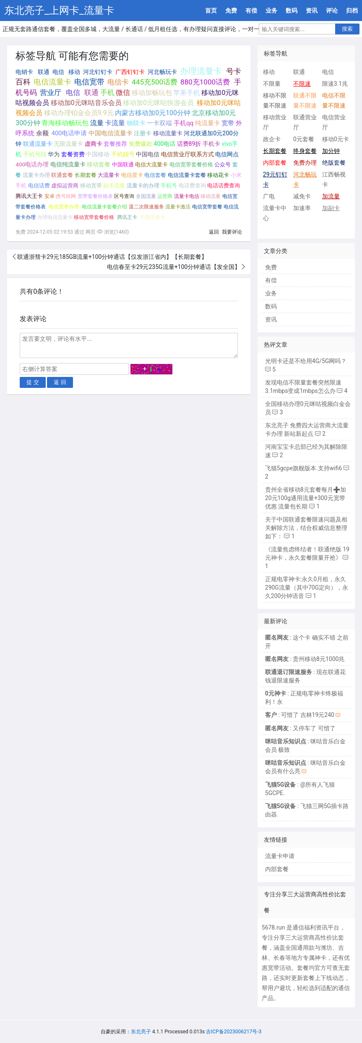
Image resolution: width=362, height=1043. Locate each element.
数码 (291, 10)
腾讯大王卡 (29, 196)
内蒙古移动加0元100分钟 (152, 113)
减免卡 (302, 196)
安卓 (49, 196)
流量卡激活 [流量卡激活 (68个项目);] (177, 207)
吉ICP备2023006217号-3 (233, 1032)
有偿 (251, 10)
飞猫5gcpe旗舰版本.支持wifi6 (303, 468)
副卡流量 (114, 185)
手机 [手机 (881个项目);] (107, 93)
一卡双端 (159, 123)
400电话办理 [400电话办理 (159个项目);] (32, 164)
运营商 (164, 196)
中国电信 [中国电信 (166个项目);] (147, 154)
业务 (271, 10)
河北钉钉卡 (97, 71)
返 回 (60, 382)
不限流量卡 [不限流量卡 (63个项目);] (152, 217)
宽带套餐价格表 (95, 196)
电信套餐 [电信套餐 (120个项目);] (155, 175)
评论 (332, 10)
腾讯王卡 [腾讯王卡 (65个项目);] (127, 217)
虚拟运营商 (64, 185)
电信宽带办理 (64, 207)
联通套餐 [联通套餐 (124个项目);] (62, 175)
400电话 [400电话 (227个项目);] (164, 143)
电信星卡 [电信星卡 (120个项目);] (132, 175)
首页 (211, 10)
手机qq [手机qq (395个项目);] (183, 123)
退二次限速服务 (146, 207)
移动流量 (211, 196)
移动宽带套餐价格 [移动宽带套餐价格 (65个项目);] (94, 217)
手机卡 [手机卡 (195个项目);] (211, 143)
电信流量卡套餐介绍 (104, 207)
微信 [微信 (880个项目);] (123, 93)
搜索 (347, 29)
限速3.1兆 (335, 83)
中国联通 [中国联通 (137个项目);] (123, 164)
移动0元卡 (335, 139)
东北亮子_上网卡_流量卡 (59, 10)
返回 (214, 232)
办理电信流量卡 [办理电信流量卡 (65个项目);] (55, 217)
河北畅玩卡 (162, 71)
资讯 (312, 10)
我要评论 (232, 232)
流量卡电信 (186, 196)
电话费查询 (192, 185)
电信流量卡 (52, 82)
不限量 (272, 83)
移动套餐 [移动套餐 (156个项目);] (98, 164)
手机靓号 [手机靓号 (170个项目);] (123, 154)
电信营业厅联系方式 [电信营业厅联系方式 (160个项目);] (187, 154)
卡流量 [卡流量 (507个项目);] (115, 123)
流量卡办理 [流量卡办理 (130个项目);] (36, 175)
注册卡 (142, 133)
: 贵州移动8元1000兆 (305, 659)
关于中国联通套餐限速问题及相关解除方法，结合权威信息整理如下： (306, 528)
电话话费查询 (223, 185)
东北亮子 (141, 1032)
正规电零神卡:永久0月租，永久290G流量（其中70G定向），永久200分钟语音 (306, 587)
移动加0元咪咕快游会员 (158, 103)
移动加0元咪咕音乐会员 (86, 103)
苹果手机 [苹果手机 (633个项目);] (186, 93)
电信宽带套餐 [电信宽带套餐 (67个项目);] (207, 207)
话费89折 (189, 143)
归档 (352, 10)
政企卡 (272, 139)
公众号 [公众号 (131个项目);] (222, 164)
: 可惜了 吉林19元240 (299, 714)
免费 (231, 10)
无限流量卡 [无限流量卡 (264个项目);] (68, 143)
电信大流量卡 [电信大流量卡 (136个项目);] (151, 164)
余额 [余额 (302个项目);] (42, 133)
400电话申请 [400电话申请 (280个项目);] (69, 133)
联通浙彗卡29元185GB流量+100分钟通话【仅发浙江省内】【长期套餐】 (112, 256)
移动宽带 (91, 185)
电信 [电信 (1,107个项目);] (73, 92)
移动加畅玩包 (152, 93)
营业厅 (50, 92)
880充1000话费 (205, 82)
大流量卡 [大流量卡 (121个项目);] (109, 175)
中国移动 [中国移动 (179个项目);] (97, 154)
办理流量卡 (201, 71)
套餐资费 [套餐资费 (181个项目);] (73, 154)
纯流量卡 (207, 123)
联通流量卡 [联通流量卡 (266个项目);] (37, 143)
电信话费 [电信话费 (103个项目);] (39, 185)
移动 (74, 71)
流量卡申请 (279, 856)
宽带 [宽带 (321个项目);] (227, 123)
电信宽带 (89, 82)
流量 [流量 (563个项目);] (97, 123)
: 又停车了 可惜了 (300, 728)
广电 (269, 196)
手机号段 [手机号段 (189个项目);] (35, 154)
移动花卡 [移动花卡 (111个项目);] (218, 175)
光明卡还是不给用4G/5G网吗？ (306, 361)
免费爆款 (140, 143)
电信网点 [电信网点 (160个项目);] (227, 154)
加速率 (302, 208)
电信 (58, 71)
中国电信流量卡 (111, 133)
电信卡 (118, 82)
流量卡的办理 (143, 185)
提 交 (32, 382)
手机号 (169, 185)
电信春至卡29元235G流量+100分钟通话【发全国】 (173, 266)
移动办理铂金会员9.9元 (79, 113)
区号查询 (124, 196)
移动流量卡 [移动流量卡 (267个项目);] (167, 133)
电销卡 (24, 71)
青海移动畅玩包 (65, 123)
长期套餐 (85, 175)
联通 (43, 71)
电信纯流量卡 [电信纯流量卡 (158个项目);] (68, 164)
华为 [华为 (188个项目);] (54, 154)
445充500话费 (154, 82)
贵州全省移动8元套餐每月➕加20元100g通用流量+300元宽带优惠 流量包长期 (305, 498)
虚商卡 (93, 143)
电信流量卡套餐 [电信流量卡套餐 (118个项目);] (187, 175)
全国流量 (146, 196)
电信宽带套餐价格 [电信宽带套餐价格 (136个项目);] (191, 164)
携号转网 (66, 196)
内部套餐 (277, 869)
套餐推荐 (115, 143)
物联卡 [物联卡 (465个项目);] (136, 123)
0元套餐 (303, 139)
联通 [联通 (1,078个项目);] (91, 92)
